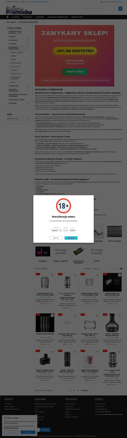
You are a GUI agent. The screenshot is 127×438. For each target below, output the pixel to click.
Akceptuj (71, 238)
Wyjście (56, 238)
